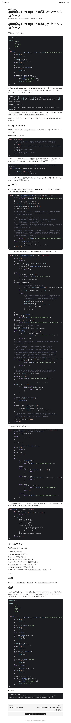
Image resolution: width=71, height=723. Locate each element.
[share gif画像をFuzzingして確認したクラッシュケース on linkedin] (29, 714)
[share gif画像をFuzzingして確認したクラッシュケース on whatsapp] (38, 714)
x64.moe (30, 720)
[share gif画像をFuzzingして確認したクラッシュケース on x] (26, 714)
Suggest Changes (37, 18)
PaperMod (43, 720)
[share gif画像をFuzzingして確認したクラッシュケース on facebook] (35, 714)
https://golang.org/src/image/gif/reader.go (21, 189)
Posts (14, 9)
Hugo (39, 720)
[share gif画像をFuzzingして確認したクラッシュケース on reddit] (32, 714)
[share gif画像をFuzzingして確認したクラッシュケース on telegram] (41, 714)
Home (4, 2)
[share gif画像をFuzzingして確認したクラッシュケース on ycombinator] (44, 714)
